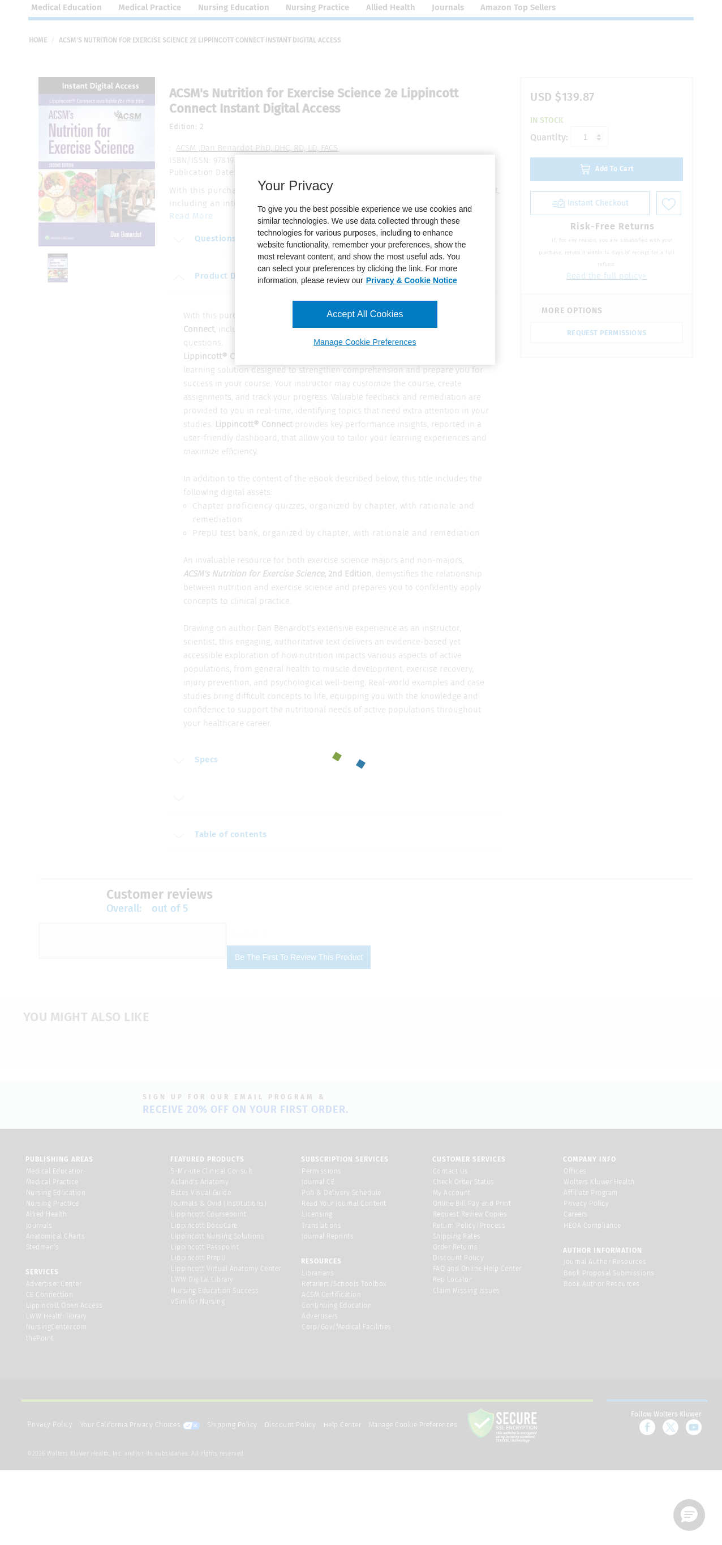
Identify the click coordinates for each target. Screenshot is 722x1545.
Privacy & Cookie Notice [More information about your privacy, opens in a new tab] (411, 280)
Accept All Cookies (364, 314)
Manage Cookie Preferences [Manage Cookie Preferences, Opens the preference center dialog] (364, 342)
